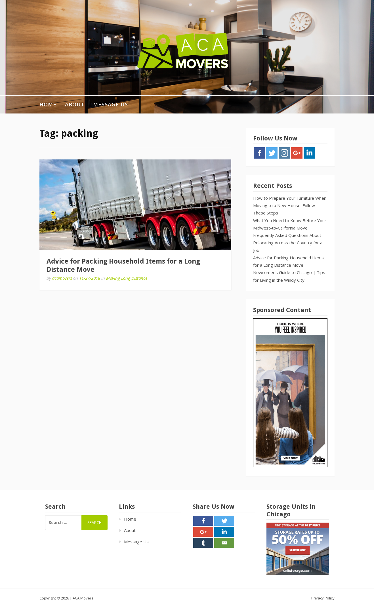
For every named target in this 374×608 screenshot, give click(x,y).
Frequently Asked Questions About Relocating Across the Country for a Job (287, 242)
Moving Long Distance (126, 278)
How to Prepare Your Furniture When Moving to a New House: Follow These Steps (289, 205)
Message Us (110, 104)
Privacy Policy (323, 598)
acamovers (62, 278)
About (75, 104)
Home (47, 104)
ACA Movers (83, 598)
